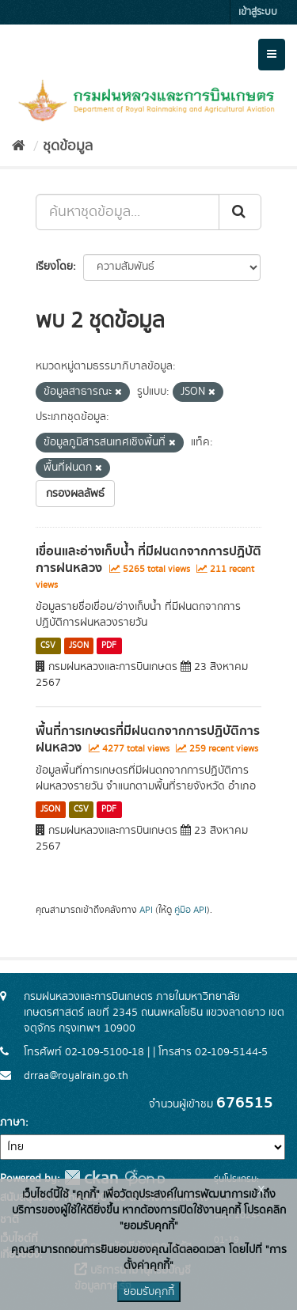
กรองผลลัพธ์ (75, 494)
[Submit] (240, 212)
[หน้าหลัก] (18, 146)
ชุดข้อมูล (68, 146)
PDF (108, 645)
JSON (79, 645)
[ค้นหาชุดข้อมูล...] (127, 212)
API (146, 910)
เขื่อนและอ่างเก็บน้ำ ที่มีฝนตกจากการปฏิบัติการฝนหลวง (148, 559)
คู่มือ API (190, 910)
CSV (47, 645)
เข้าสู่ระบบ (257, 12)
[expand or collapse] (271, 54)
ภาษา (12, 1122)
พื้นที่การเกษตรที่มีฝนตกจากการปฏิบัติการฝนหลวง (148, 739)
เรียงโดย (54, 266)
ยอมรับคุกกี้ (149, 1292)
